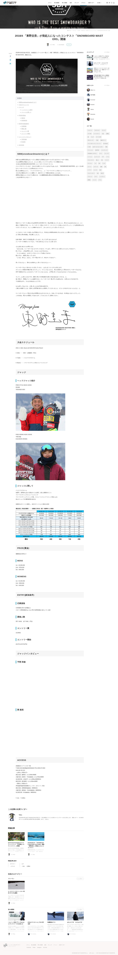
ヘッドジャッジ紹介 (27, 109)
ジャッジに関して (26, 112)
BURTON (97, 150)
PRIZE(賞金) (22, 115)
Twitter (34, 947)
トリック (94, 179)
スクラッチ (96, 166)
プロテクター (97, 130)
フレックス (106, 153)
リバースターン (97, 133)
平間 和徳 (24, 139)
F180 (97, 140)
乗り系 (102, 173)
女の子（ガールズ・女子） (98, 146)
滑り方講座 (64, 2)
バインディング (104, 150)
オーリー (89, 166)
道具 (71, 2)
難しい (97, 160)
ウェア (92, 136)
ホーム (49, 2)
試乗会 (23, 798)
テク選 (89, 146)
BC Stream (106, 143)
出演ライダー (91, 2)
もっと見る (80, 878)
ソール (107, 156)
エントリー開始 (25, 133)
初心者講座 (56, 2)
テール (100, 179)
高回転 (89, 179)
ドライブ (106, 160)
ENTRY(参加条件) (24, 123)
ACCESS (21, 145)
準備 (106, 146)
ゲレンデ (77, 2)
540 (99, 163)
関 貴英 (23, 142)
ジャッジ (21, 107)
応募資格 (23, 126)
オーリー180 (98, 136)
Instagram (39, 947)
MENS (23, 118)
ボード (100, 153)
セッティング (97, 156)
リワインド (90, 176)
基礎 (101, 166)
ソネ (95, 163)
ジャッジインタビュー (25, 137)
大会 (18, 798)
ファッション (90, 150)
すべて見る (107, 52)
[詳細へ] (47, 819)
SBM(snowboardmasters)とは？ (28, 102)
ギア (103, 156)
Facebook (29, 947)
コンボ (104, 163)
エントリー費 (25, 131)
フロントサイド (91, 160)
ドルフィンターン (91, 173)
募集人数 (23, 128)
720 (102, 160)
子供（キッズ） (91, 140)
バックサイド (102, 176)
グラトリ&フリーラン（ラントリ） (94, 143)
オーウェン (90, 163)
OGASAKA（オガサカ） (92, 153)
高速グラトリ (103, 140)
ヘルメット (90, 130)
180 (97, 173)
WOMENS (24, 120)
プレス (96, 176)
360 (105, 166)
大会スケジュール (24, 104)
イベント (83, 2)
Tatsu (20, 815)
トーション (90, 156)
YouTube (45, 947)
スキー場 (89, 133)
